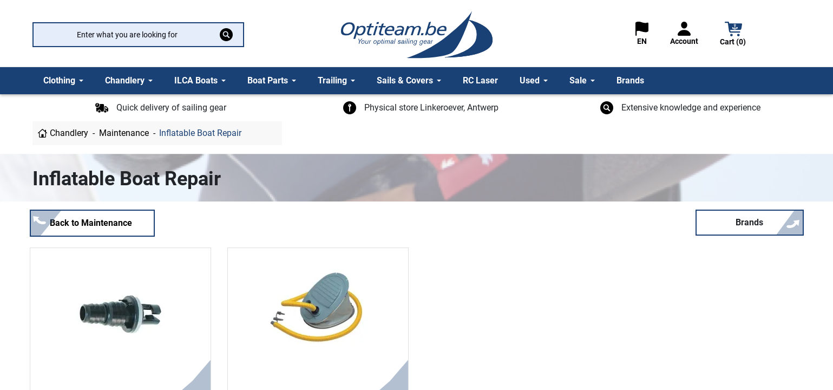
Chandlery (69, 133)
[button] (733, 35)
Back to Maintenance (91, 223)
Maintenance (124, 133)
